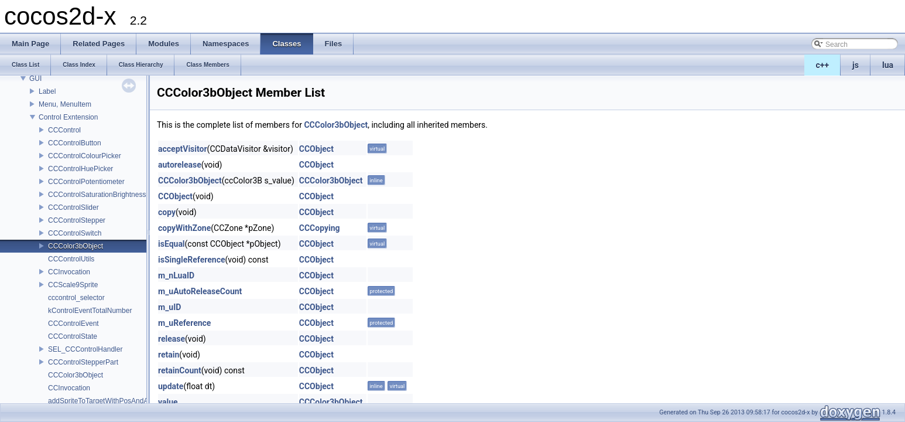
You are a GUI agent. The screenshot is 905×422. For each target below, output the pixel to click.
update (170, 386)
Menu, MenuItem (65, 104)
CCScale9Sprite (73, 285)
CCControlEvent (73, 323)
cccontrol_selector (76, 298)
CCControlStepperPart (83, 362)
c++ (822, 65)
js (855, 65)
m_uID (169, 307)
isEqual (171, 244)
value (168, 402)
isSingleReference (191, 259)
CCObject (316, 149)
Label (47, 91)
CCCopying (319, 228)
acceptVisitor (182, 149)
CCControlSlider (73, 207)
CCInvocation (69, 272)
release (171, 338)
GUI (35, 78)
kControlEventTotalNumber (90, 311)
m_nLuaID (176, 275)
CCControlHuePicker (80, 169)
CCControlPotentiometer (86, 182)
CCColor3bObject (75, 246)
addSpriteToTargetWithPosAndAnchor (107, 401)
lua (887, 65)
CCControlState (72, 336)
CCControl (64, 130)
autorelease (179, 164)
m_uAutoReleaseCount (200, 291)
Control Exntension (68, 117)
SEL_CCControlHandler (85, 349)
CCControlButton (74, 143)
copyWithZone (184, 228)
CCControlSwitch (74, 233)
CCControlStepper (76, 220)
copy (167, 212)
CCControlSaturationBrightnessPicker (107, 194)
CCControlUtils (71, 259)
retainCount (179, 370)
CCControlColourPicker (84, 156)
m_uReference (184, 323)
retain (168, 354)
